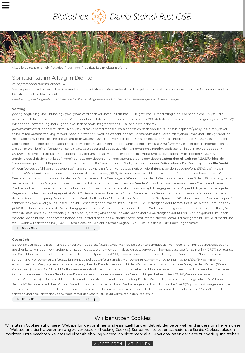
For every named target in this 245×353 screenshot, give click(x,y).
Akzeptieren (108, 344)
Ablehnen (139, 344)
